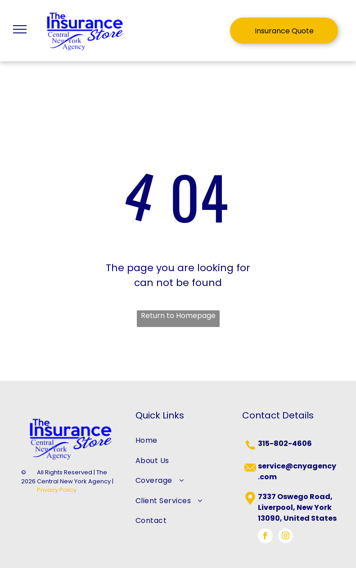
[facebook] (265, 536)
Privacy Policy (57, 490)
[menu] (20, 29)
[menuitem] (178, 440)
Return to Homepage (178, 315)
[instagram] (285, 536)
